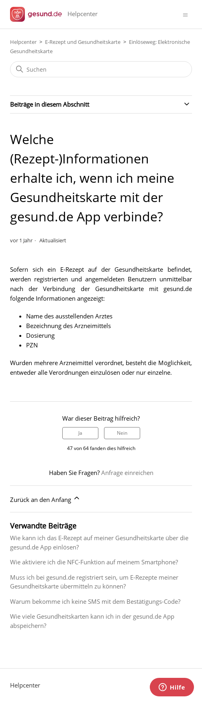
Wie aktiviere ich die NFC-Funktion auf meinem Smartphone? (94, 562)
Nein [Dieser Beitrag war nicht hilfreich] (122, 432)
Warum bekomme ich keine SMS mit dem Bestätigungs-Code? (95, 601)
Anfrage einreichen (127, 473)
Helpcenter (23, 41)
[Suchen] (101, 69)
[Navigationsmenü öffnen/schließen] (185, 14)
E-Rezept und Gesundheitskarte (82, 41)
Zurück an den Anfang (45, 499)
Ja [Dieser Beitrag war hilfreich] (80, 432)
